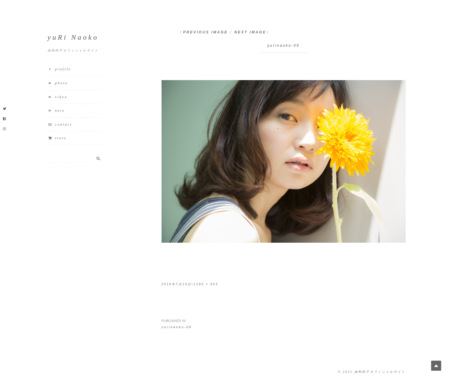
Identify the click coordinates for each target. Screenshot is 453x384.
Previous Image (205, 32)
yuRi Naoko (73, 37)
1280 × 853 (206, 284)
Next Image (250, 32)
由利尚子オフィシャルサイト (380, 371)
